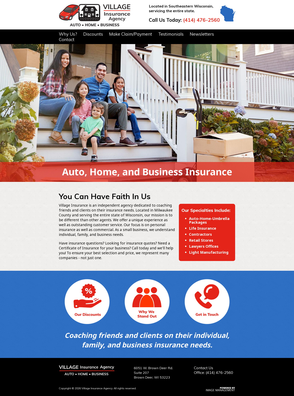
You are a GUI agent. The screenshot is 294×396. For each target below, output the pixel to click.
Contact (66, 39)
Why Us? (68, 34)
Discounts (93, 34)
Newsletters (202, 34)
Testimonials (171, 34)
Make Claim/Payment (130, 34)
